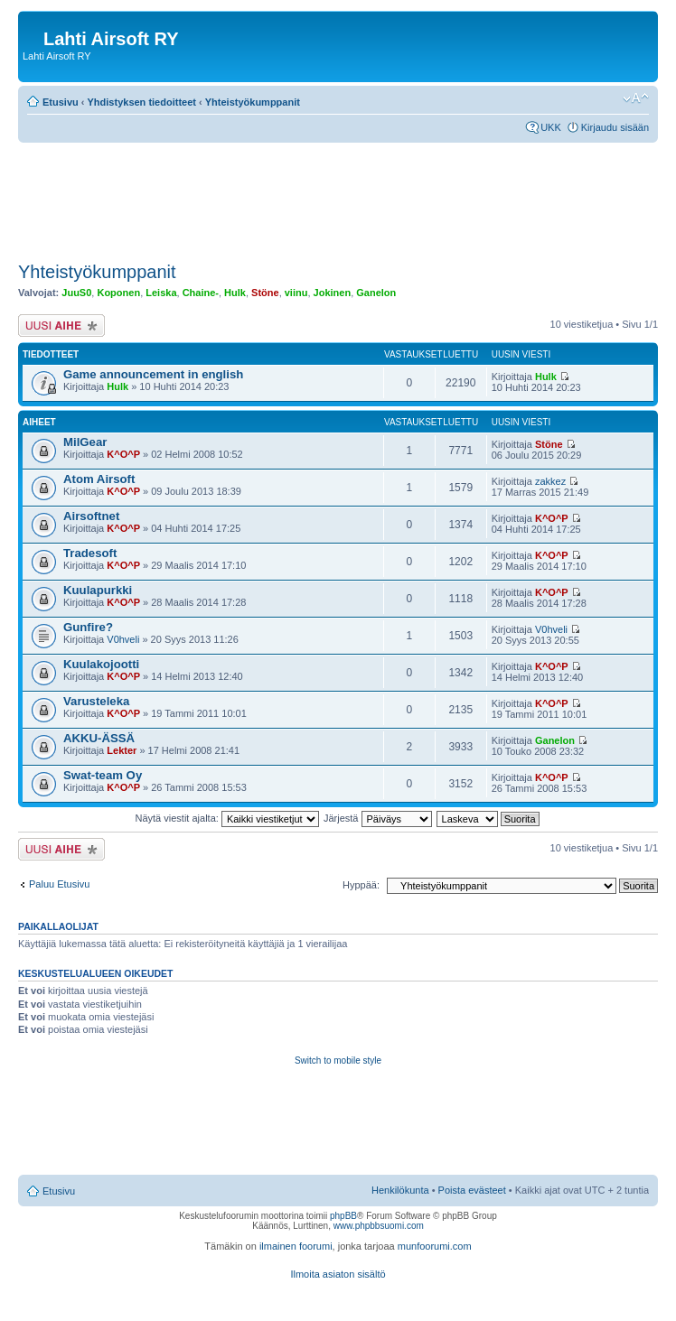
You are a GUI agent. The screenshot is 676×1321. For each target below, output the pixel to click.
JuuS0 (76, 292)
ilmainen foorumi (296, 1246)
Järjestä (378, 818)
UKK (550, 127)
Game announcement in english (153, 374)
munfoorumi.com (435, 1246)
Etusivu (60, 102)
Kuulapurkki (97, 590)
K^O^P (123, 454)
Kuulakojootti (101, 664)
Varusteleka (96, 701)
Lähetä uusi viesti (61, 325)
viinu (296, 292)
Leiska (161, 292)
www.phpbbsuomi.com (378, 1226)
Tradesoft (90, 553)
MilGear (85, 442)
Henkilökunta (400, 1190)
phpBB (343, 1216)
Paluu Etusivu (59, 884)
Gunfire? (88, 627)
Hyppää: (361, 884)
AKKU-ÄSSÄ (99, 738)
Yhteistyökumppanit (252, 102)
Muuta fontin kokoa (636, 98)
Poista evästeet (472, 1190)
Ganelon (376, 292)
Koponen (118, 292)
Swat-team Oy (102, 775)
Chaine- (201, 292)
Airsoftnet (91, 516)
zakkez (550, 481)
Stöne (265, 292)
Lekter (121, 750)
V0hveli (123, 639)
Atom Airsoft (99, 479)
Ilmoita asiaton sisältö (337, 1274)
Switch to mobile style (338, 1060)
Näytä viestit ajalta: (227, 818)
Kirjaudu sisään (615, 127)
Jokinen (333, 292)
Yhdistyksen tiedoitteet (142, 102)
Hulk (235, 292)
